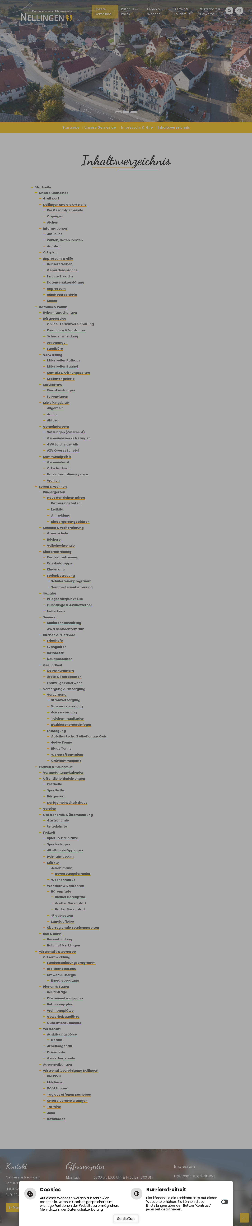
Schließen (126, 1218)
